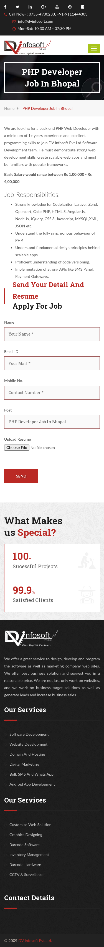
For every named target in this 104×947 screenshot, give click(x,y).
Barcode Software (24, 844)
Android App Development (32, 784)
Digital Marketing (24, 764)
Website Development (28, 744)
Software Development (29, 734)
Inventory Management (29, 854)
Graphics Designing (25, 834)
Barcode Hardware (25, 864)
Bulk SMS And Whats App (31, 774)
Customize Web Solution (30, 824)
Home (9, 108)
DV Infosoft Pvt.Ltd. (35, 940)
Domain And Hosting (27, 754)
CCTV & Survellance (26, 874)
